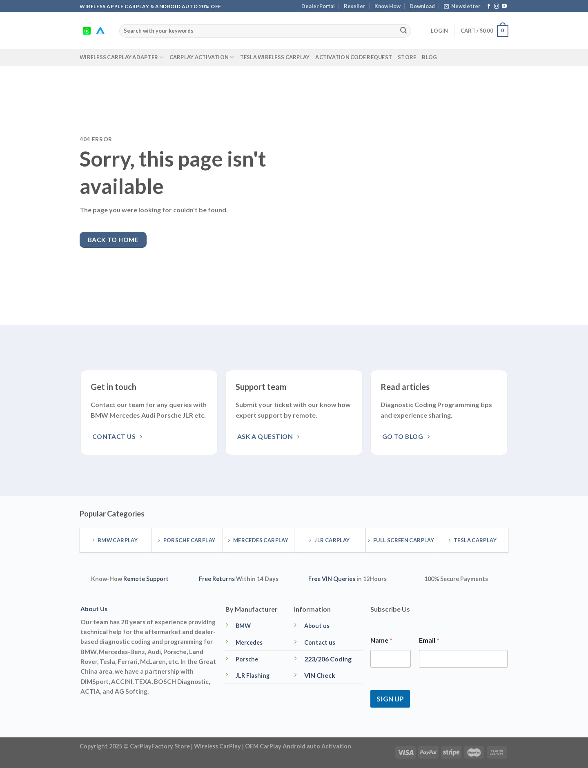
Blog (429, 57)
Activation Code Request (353, 57)
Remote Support (146, 578)
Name (381, 640)
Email (429, 640)
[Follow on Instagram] (496, 6)
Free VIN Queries (331, 578)
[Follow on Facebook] (488, 6)
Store (407, 57)
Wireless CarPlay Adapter (122, 57)
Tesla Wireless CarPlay (275, 57)
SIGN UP (390, 699)
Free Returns (217, 578)
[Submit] (403, 31)
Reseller (354, 6)
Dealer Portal (318, 6)
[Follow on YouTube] (504, 6)
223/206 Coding (328, 659)
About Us (93, 608)
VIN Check (319, 675)
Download (422, 6)
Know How (387, 6)
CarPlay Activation (201, 57)
